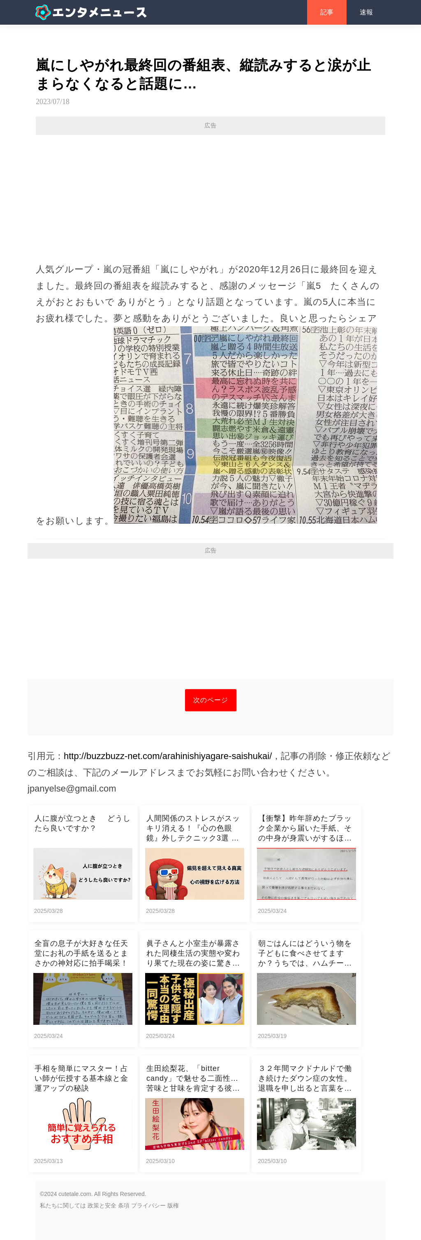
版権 (173, 1205)
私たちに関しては (63, 1205)
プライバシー (148, 1205)
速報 (366, 12)
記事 (326, 12)
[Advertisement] (210, 194)
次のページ (210, 700)
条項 (124, 1205)
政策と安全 (102, 1205)
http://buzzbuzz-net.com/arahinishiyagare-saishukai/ (168, 756)
